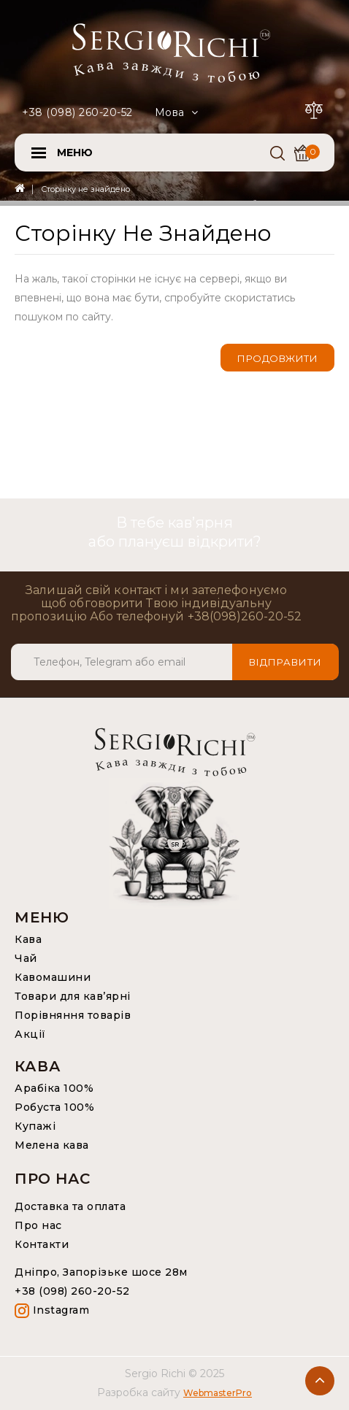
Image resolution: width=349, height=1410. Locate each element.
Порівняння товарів (73, 1015)
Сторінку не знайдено (85, 189)
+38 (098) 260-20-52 (77, 112)
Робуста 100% (54, 1107)
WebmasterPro (217, 1392)
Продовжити (277, 358)
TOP (319, 1380)
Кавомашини (53, 977)
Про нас (38, 1225)
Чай (26, 958)
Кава (28, 939)
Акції (30, 1034)
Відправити (285, 662)
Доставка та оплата (70, 1206)
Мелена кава (52, 1145)
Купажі (35, 1126)
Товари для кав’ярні (73, 996)
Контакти (42, 1244)
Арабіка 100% (54, 1088)
